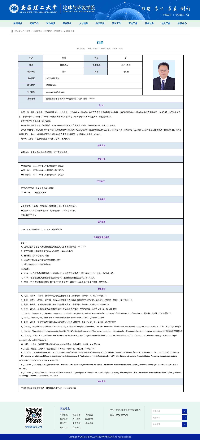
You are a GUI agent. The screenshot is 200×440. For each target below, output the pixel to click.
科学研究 (100, 23)
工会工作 (132, 23)
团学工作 (116, 23)
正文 (73, 31)
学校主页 (167, 15)
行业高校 (170, 411)
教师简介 (58, 31)
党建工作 (34, 23)
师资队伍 (67, 23)
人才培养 (83, 23)
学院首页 (180, 15)
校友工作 (165, 23)
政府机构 (170, 417)
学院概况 (17, 23)
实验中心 (182, 23)
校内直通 (170, 424)
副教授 (67, 31)
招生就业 (149, 23)
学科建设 (50, 23)
